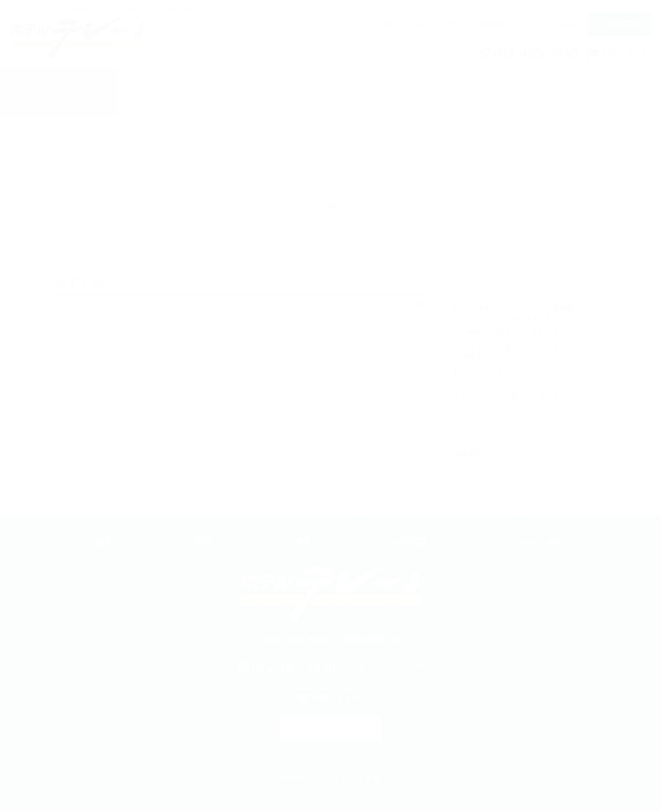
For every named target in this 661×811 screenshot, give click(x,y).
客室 (452, 24)
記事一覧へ (239, 345)
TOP (67, 224)
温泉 (389, 24)
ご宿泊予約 (620, 24)
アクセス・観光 (551, 24)
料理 (421, 24)
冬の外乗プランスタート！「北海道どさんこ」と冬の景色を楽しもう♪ (521, 313)
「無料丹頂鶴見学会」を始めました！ (521, 332)
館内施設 (492, 24)
